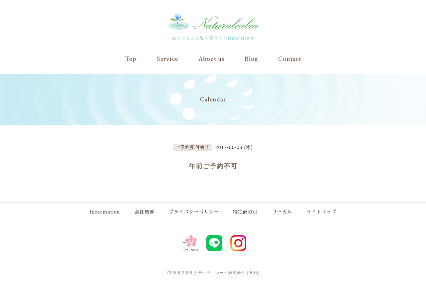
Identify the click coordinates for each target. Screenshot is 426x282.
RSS (254, 272)
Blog (251, 59)
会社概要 (145, 212)
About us (211, 59)
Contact (289, 59)
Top (130, 59)
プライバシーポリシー (194, 212)
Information (105, 212)
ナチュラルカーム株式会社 (220, 272)
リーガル (283, 212)
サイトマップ (322, 212)
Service (167, 59)
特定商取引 (245, 212)
